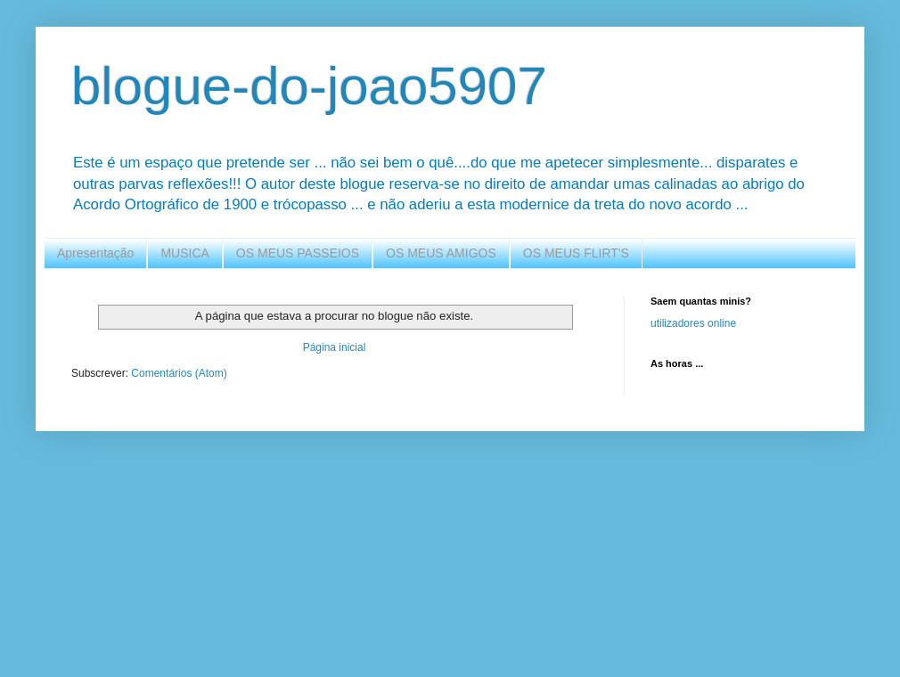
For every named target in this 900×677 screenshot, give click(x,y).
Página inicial (334, 347)
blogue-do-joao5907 (309, 86)
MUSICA (184, 253)
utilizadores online (693, 323)
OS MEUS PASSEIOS (297, 253)
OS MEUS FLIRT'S (576, 253)
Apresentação (95, 253)
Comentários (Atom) (178, 373)
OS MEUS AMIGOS (441, 253)
